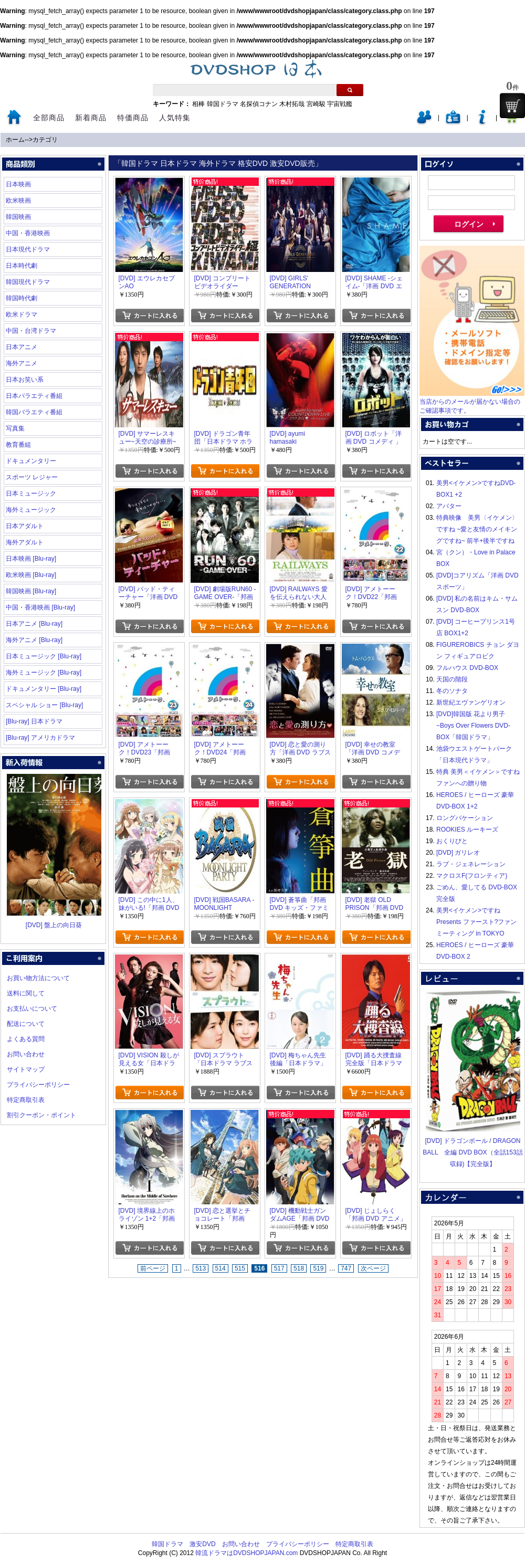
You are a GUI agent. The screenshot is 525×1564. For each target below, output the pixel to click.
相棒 (198, 104)
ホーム (15, 139)
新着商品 (91, 117)
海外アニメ (21, 363)
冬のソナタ (452, 691)
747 (346, 1268)
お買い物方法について (38, 978)
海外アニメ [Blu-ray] (34, 640)
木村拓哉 (291, 104)
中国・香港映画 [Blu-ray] (40, 607)
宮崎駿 (316, 104)
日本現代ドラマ (28, 249)
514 (220, 1268)
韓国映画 (18, 217)
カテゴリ (45, 139)
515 (240, 1268)
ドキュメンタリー (31, 461)
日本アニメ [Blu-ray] (34, 623)
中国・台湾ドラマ (31, 330)
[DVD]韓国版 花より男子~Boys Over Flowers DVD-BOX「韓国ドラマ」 (473, 725)
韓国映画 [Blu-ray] (31, 591)
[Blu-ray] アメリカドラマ (40, 737)
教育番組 (18, 444)
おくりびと (452, 841)
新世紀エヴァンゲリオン (471, 702)
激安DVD (202, 1544)
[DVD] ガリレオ (458, 852)
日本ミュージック (31, 493)
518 (298, 1268)
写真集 (15, 428)
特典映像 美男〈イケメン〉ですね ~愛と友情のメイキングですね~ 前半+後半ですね (477, 529)
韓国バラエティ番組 (34, 412)
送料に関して (26, 993)
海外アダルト (25, 542)
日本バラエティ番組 (34, 396)
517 (279, 1268)
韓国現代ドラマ (28, 282)
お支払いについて (32, 1008)
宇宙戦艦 (339, 104)
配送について (26, 1023)
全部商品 (49, 117)
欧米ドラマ (21, 314)
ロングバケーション (464, 818)
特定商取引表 (26, 1100)
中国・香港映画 (28, 233)
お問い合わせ (26, 1054)
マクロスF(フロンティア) (471, 875)
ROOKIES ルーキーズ (467, 829)
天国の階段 (452, 679)
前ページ (152, 1268)
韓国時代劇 (21, 298)
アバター (448, 506)
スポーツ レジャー (32, 477)
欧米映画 (18, 200)
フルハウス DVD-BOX (467, 667)
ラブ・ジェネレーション (471, 864)
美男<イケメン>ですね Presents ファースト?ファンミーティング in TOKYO (476, 922)
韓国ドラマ (222, 104)
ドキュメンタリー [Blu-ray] (43, 688)
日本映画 (18, 184)
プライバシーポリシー (38, 1084)
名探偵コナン (259, 104)
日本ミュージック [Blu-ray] (43, 656)
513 (200, 1268)
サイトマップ (26, 1069)
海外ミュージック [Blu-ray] (43, 672)
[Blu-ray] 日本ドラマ (34, 721)
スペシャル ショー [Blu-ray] (44, 705)
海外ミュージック (31, 509)
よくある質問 (26, 1039)
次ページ (373, 1268)
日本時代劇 (21, 265)
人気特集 (175, 117)
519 (318, 1268)
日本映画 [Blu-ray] (31, 558)
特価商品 (133, 117)
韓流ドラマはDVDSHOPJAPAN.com (246, 1553)
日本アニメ (21, 347)
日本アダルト (25, 526)
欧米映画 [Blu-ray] (31, 575)
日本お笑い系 (25, 379)
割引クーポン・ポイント (41, 1115)
